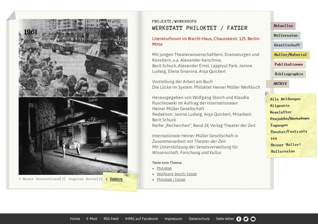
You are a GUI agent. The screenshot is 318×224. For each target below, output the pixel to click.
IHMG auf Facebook (141, 219)
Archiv (280, 84)
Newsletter (281, 112)
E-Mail (91, 219)
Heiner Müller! (286, 144)
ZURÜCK (116, 179)
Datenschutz (199, 219)
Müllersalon (286, 35)
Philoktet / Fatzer (171, 179)
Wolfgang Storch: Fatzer (177, 174)
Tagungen (279, 125)
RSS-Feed (111, 219)
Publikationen (289, 64)
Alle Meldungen (285, 98)
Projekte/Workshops (290, 118)
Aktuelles (283, 26)
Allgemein (280, 105)
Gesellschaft (287, 45)
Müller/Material (291, 55)
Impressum (173, 219)
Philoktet (164, 168)
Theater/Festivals (288, 131)
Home (75, 219)
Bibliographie (289, 74)
